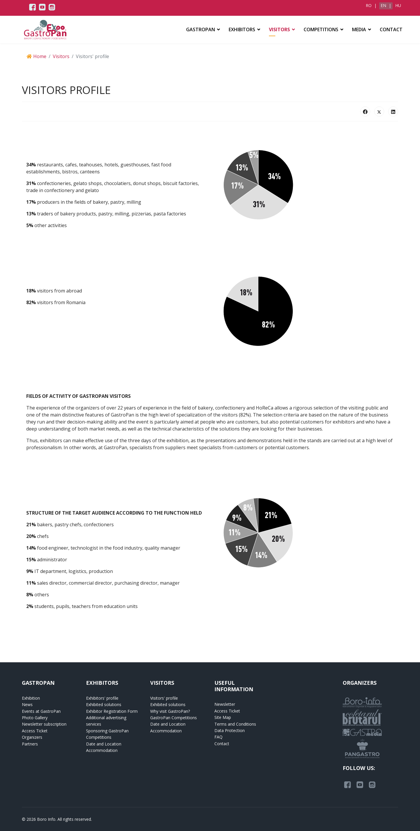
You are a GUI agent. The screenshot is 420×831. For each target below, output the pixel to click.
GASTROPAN (200, 29)
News (27, 704)
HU (398, 5)
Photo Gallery (35, 717)
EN (384, 5)
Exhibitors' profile (102, 698)
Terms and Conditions (235, 724)
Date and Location (103, 744)
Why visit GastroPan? (170, 711)
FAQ (218, 737)
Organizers (32, 737)
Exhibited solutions (103, 704)
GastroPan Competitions (173, 717)
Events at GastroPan (41, 711)
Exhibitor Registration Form (112, 711)
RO (369, 5)
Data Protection (229, 730)
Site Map (222, 717)
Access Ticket (35, 731)
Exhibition (31, 698)
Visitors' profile (164, 698)
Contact (391, 29)
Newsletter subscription (44, 724)
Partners (30, 744)
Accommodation (102, 750)
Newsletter (224, 704)
